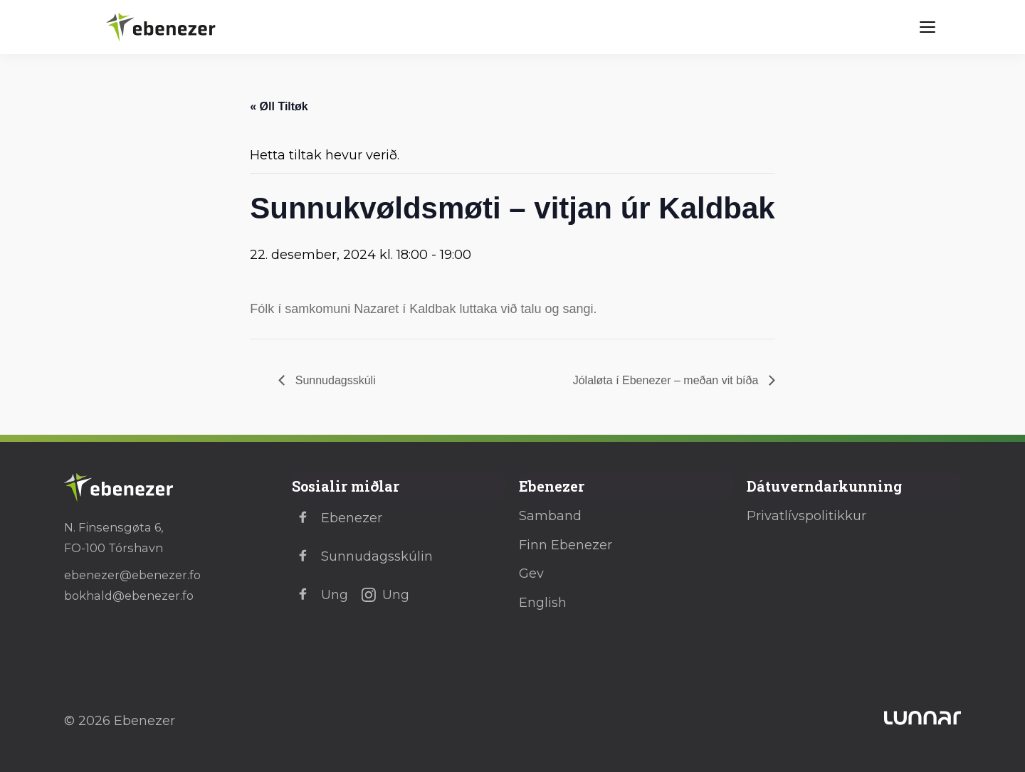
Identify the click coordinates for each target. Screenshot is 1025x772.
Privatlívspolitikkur (806, 516)
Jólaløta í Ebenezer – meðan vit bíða (667, 380)
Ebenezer (337, 518)
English (543, 602)
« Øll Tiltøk (279, 106)
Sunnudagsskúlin (362, 556)
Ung (320, 594)
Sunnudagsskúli (333, 380)
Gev (531, 573)
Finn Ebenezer (565, 545)
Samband (550, 516)
